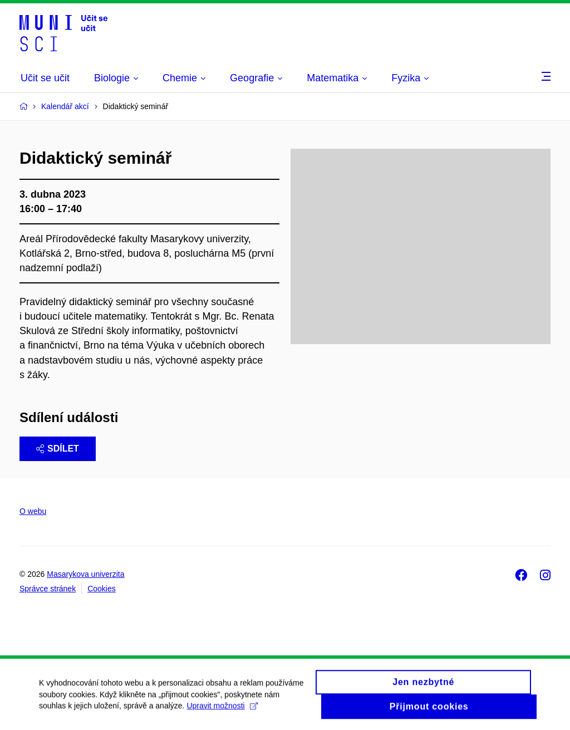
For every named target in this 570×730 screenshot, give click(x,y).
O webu (32, 511)
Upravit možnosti (221, 709)
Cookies (101, 588)
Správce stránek (47, 588)
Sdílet (57, 448)
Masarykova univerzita (85, 574)
